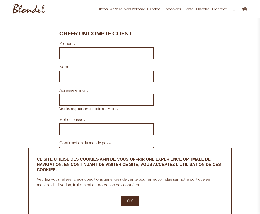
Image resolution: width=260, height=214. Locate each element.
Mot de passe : (72, 119)
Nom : (64, 67)
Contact (219, 9)
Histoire (203, 9)
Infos (103, 9)
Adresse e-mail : (73, 90)
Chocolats (171, 9)
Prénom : (67, 43)
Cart (245, 9)
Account (234, 9)
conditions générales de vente (111, 179)
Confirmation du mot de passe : (87, 143)
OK (130, 201)
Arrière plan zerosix (127, 9)
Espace (153, 9)
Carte (188, 9)
